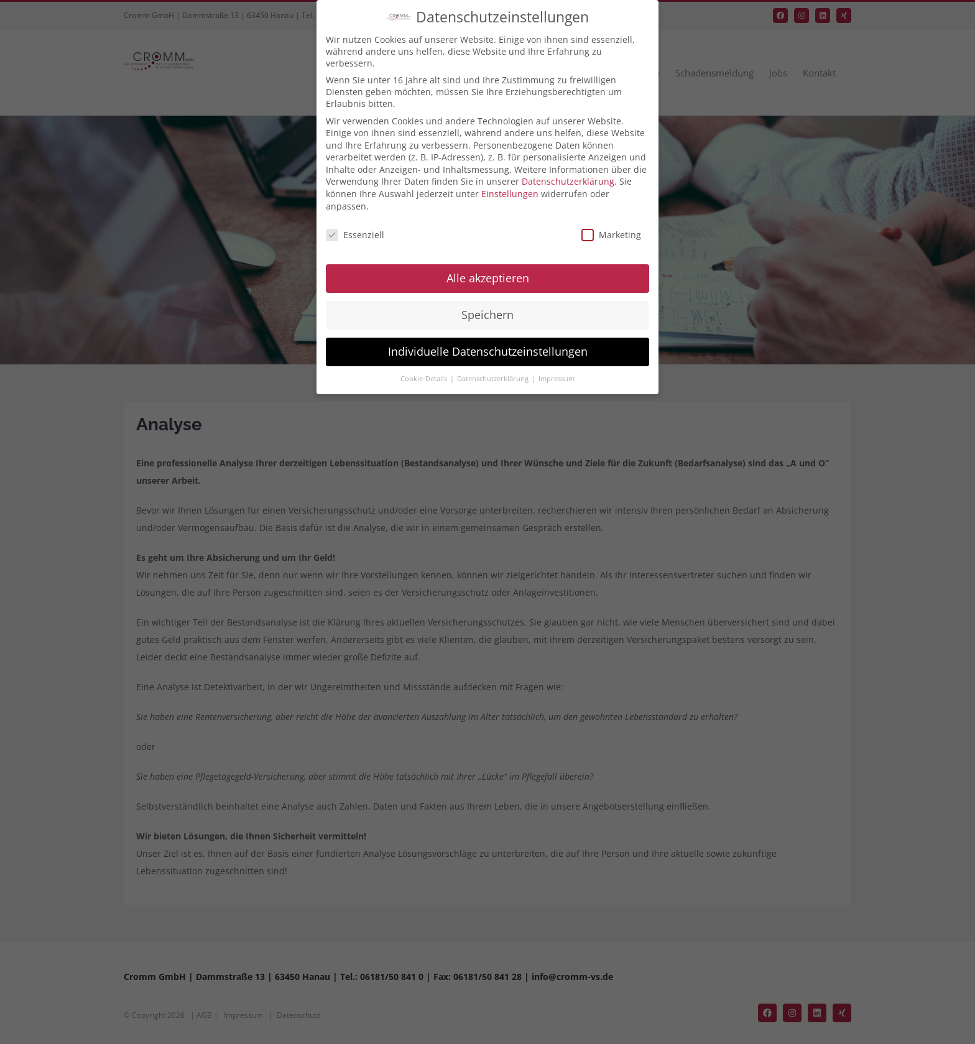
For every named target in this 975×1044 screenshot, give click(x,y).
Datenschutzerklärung (568, 181)
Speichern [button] (487, 314)
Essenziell (355, 235)
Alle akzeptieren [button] (487, 277)
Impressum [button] (556, 378)
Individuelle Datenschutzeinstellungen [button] (488, 351)
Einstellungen (509, 194)
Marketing (611, 235)
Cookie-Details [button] (424, 378)
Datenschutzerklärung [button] (493, 378)
